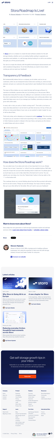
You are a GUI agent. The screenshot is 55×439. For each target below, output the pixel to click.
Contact (5, 397)
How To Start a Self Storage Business (20, 423)
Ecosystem (18, 425)
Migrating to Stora (7, 413)
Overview (30, 393)
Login (17, 402)
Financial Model (32, 420)
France (42, 412)
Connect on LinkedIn (18, 257)
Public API (30, 406)
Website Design (32, 395)
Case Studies (19, 397)
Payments (30, 398)
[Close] (49, 434)
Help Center (5, 412)
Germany (43, 413)
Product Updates (40, 14)
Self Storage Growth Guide (20, 416)
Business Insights (32, 402)
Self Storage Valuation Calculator (33, 412)
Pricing (17, 398)
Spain (42, 415)
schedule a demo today (41, 230)
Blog (17, 412)
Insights (43, 397)
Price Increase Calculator (31, 417)
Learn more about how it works (22, 230)
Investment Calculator (33, 415)
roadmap (39, 116)
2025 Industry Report (46, 398)
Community (43, 395)
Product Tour (18, 406)
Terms (20, 433)
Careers (4, 398)
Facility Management (33, 400)
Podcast (17, 418)
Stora (6, 54)
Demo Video (18, 404)
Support (30, 404)
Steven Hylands (16, 14)
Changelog (18, 395)
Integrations (18, 400)
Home (4, 393)
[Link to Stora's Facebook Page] (51, 434)
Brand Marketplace (45, 393)
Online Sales (31, 397)
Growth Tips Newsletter (21, 413)
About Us (5, 395)
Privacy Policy (14, 433)
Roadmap (18, 393)
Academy (18, 420)
